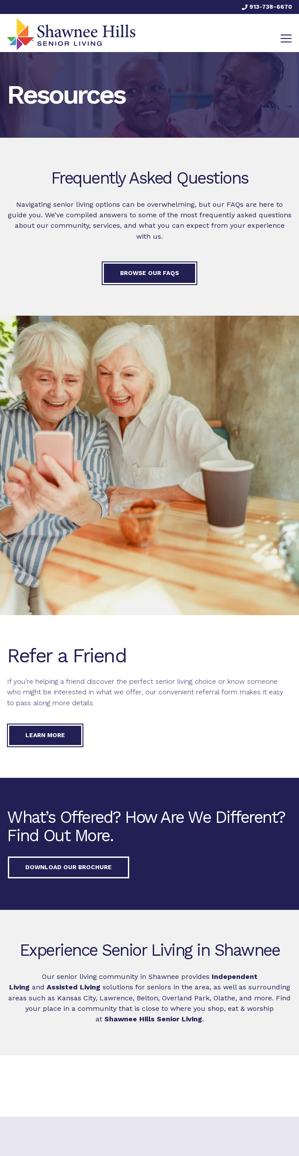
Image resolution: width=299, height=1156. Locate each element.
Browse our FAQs (149, 272)
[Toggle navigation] (286, 38)
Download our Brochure (68, 867)
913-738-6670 (267, 6)
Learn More (45, 734)
